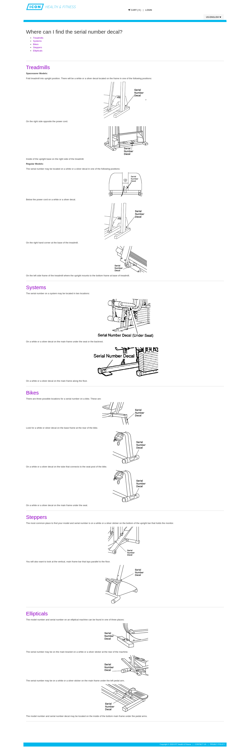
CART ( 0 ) (135, 10)
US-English (213, 17)
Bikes (36, 44)
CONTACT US (200, 744)
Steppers (37, 47)
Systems (37, 41)
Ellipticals (37, 50)
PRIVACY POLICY (217, 744)
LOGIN (148, 10)
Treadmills (38, 38)
